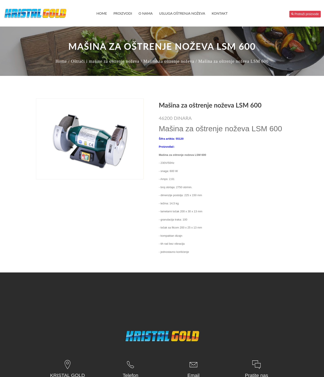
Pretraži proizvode (305, 14)
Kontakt (219, 13)
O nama (146, 13)
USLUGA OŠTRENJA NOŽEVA (182, 13)
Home (101, 13)
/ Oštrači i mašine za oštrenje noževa (103, 61)
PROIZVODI (123, 13)
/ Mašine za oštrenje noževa (167, 61)
